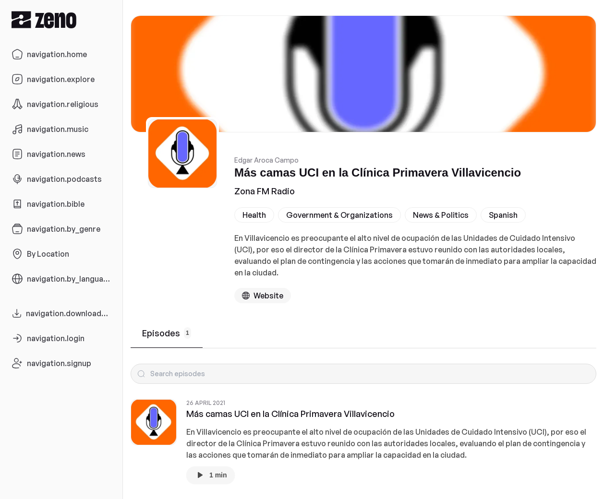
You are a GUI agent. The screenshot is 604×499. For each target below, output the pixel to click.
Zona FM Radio (264, 191)
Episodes (166, 333)
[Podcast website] (262, 295)
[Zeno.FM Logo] (61, 19)
